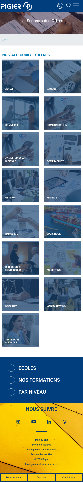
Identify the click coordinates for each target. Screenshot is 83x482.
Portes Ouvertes (14, 477)
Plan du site (41, 439)
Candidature (68, 477)
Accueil (5, 40)
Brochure (41, 477)
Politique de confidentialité (41, 449)
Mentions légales (41, 444)
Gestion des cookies (41, 454)
